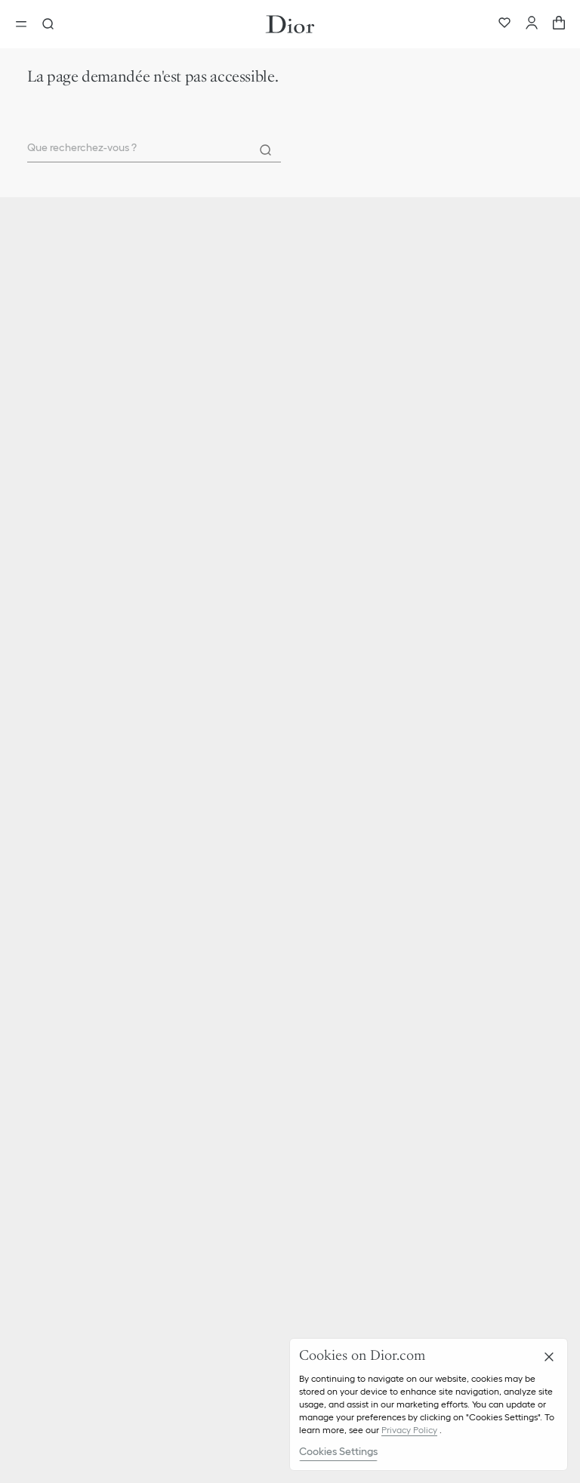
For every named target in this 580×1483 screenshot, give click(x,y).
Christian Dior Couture (76, 676)
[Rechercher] (266, 150)
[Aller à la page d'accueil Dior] (290, 24)
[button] (290, 788)
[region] (428, 1404)
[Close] (549, 1357)
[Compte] (532, 24)
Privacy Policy (409, 1430)
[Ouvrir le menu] (25, 24)
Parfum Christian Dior (74, 701)
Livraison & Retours (69, 815)
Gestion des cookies (71, 1159)
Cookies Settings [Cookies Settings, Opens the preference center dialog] (338, 1451)
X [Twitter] (211, 1395)
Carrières (45, 1015)
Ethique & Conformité (75, 990)
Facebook (244, 1395)
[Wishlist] (504, 24)
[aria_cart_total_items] (559, 24)
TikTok (134, 1395)
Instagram (178, 1395)
